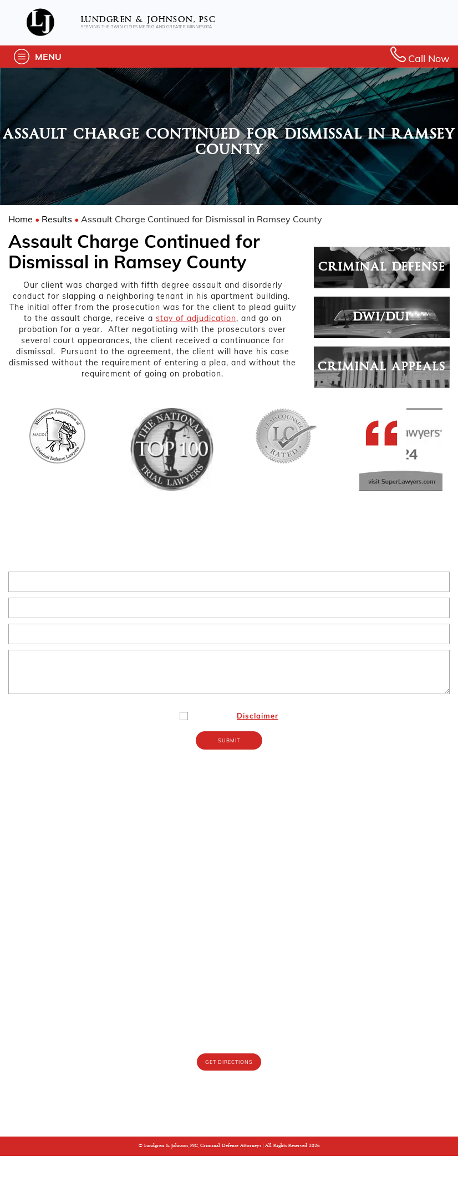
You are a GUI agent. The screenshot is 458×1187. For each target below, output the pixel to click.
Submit (229, 772)
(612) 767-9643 (229, 1061)
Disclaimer (257, 746)
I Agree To (237, 746)
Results (57, 219)
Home (20, 219)
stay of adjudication (196, 318)
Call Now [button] (420, 56)
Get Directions (229, 1094)
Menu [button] (48, 56)
